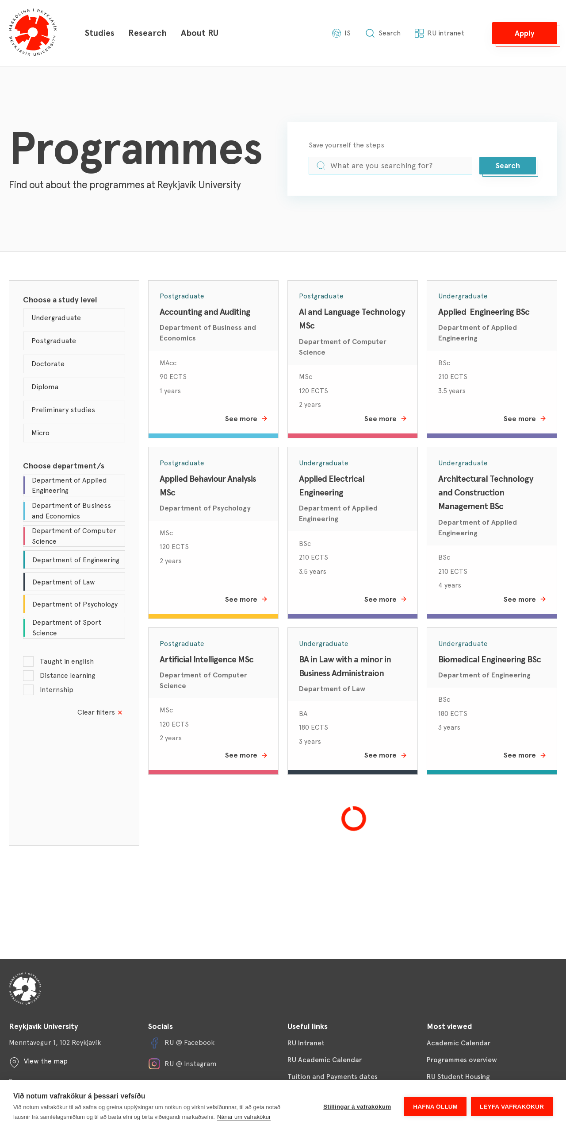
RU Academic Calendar (324, 1060)
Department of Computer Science (342, 346)
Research (147, 32)
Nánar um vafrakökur (244, 1117)
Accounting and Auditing (205, 311)
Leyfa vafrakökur (512, 1106)
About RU (199, 32)
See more (246, 418)
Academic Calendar (458, 1043)
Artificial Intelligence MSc (206, 659)
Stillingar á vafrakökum (357, 1106)
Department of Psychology (205, 508)
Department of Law (332, 688)
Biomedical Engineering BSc (489, 659)
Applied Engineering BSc (483, 311)
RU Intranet (306, 1043)
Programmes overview (462, 1060)
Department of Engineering (484, 675)
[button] (525, 33)
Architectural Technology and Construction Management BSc (486, 492)
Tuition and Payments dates (332, 1076)
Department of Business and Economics (208, 332)
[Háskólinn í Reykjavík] (33, 33)
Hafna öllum (435, 1106)
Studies (99, 32)
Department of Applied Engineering (477, 332)
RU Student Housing (458, 1076)
